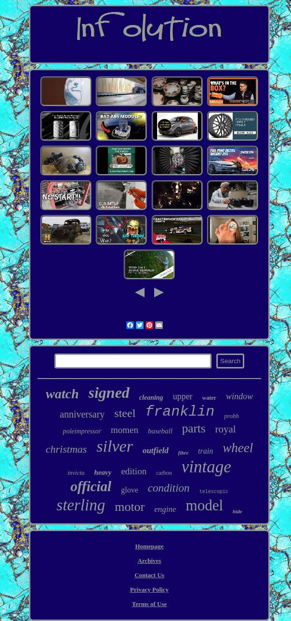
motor (130, 507)
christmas (66, 449)
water (209, 397)
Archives (149, 560)
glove (129, 490)
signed (109, 392)
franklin (179, 412)
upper (183, 396)
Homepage (149, 546)
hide (237, 511)
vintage (206, 466)
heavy (103, 472)
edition (133, 471)
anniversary (82, 414)
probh (231, 415)
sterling (80, 505)
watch (62, 393)
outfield (156, 450)
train (205, 451)
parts (194, 428)
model (205, 505)
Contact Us (149, 575)
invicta (75, 472)
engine (165, 509)
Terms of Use (149, 604)
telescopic (213, 491)
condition (169, 488)
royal (225, 429)
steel (124, 413)
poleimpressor (82, 431)
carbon (164, 472)
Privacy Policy (149, 589)
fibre (183, 453)
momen (124, 430)
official (90, 486)
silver (114, 446)
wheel (238, 448)
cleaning (151, 397)
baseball (160, 431)
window (239, 396)
